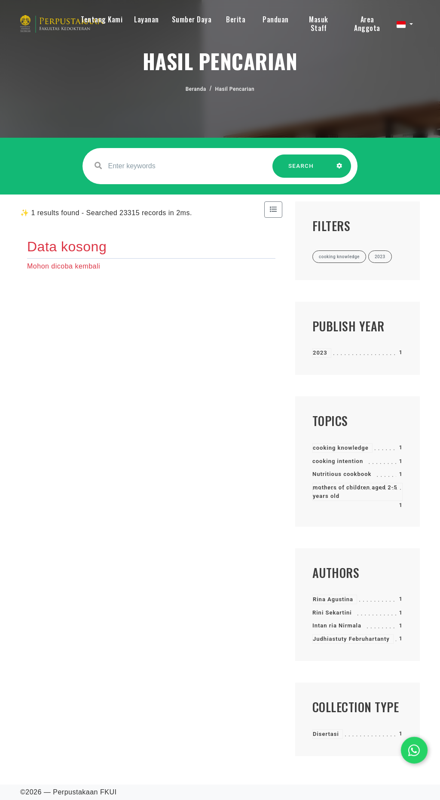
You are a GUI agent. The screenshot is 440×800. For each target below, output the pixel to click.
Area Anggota (367, 23)
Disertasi (326, 734)
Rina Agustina (333, 599)
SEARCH (301, 170)
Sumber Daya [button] (192, 19)
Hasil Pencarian (235, 89)
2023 (320, 352)
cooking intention (337, 461)
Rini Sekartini (332, 612)
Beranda (196, 89)
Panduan (276, 19)
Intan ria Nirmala (336, 625)
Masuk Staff (318, 23)
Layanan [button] (146, 19)
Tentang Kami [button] (101, 19)
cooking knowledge (341, 448)
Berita (235, 19)
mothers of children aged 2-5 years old (355, 491)
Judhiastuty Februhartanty (351, 639)
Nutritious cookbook (341, 474)
